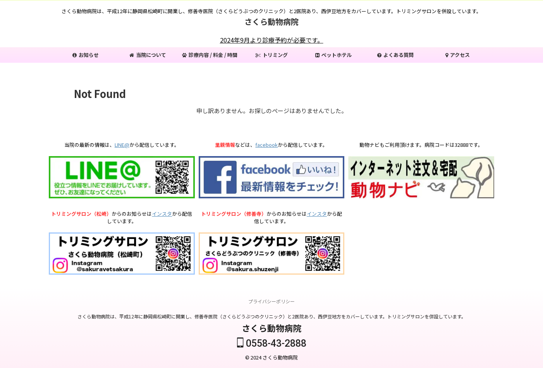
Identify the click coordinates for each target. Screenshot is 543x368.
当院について (147, 54)
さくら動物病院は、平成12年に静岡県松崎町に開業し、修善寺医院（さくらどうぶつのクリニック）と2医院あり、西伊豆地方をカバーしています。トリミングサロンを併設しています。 (271, 316)
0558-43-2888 (271, 343)
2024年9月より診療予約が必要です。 (271, 40)
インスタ (162, 213)
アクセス (457, 54)
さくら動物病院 (271, 21)
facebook (266, 144)
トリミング (272, 54)
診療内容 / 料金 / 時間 (209, 54)
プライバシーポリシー (271, 301)
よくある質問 (395, 54)
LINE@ (122, 144)
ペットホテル (333, 54)
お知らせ (85, 54)
